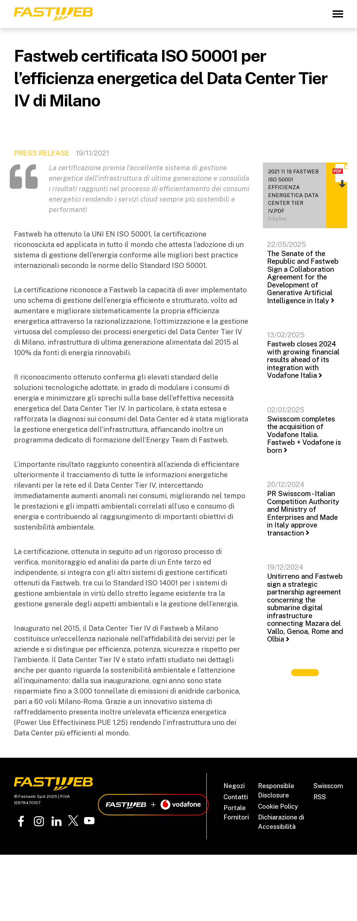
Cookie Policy (278, 806)
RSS (319, 797)
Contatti (235, 797)
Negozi (234, 785)
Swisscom (328, 785)
